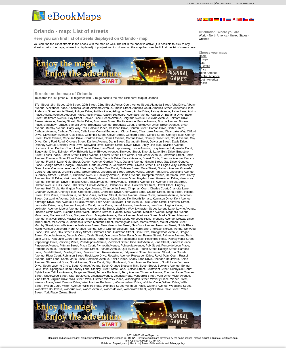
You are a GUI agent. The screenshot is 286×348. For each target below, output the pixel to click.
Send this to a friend (200, 3)
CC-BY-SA (155, 340)
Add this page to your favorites (234, 3)
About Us (135, 343)
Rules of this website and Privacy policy (163, 343)
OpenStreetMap (139, 340)
